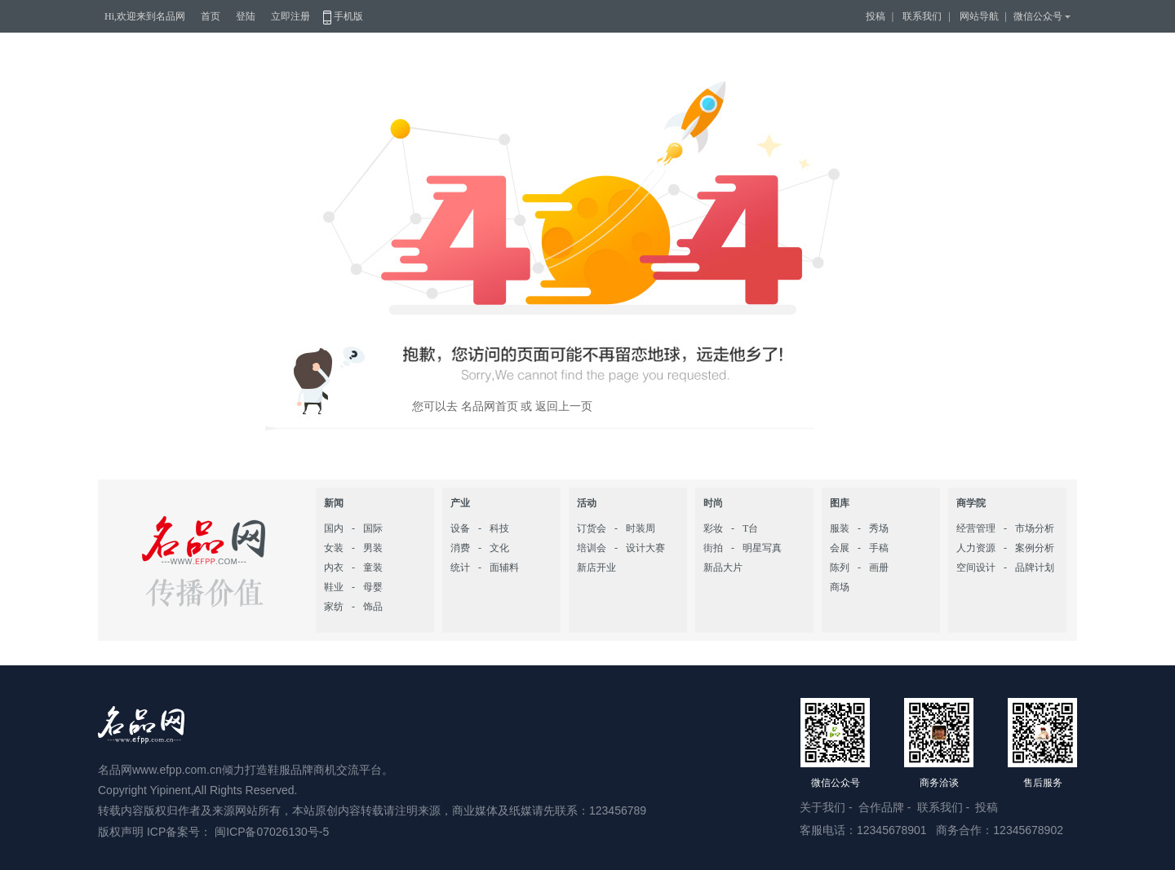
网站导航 (979, 16)
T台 (750, 528)
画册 (879, 567)
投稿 (875, 16)
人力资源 (975, 548)
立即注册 (290, 16)
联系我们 (922, 16)
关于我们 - (827, 807)
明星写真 (762, 548)
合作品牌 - (886, 807)
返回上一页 (563, 406)
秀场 (879, 528)
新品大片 (723, 567)
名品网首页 (488, 406)
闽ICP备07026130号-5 (272, 831)
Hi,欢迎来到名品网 (144, 16)
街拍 (713, 548)
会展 (839, 548)
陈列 (839, 567)
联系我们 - (945, 807)
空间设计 (975, 567)
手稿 (879, 548)
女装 (334, 548)
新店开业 (596, 567)
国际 (373, 528)
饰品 (373, 606)
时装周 (640, 528)
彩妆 (713, 528)
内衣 (334, 567)
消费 (460, 548)
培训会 (591, 548)
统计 (460, 567)
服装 (839, 528)
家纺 (334, 606)
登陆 (245, 16)
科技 (499, 528)
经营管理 (975, 528)
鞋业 (334, 587)
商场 (839, 587)
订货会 (591, 528)
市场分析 (1034, 528)
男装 (373, 548)
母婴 (373, 587)
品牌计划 (1034, 567)
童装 (373, 567)
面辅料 (504, 567)
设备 (460, 528)
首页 (210, 16)
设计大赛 (645, 548)
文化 (499, 548)
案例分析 (1034, 548)
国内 (334, 528)
